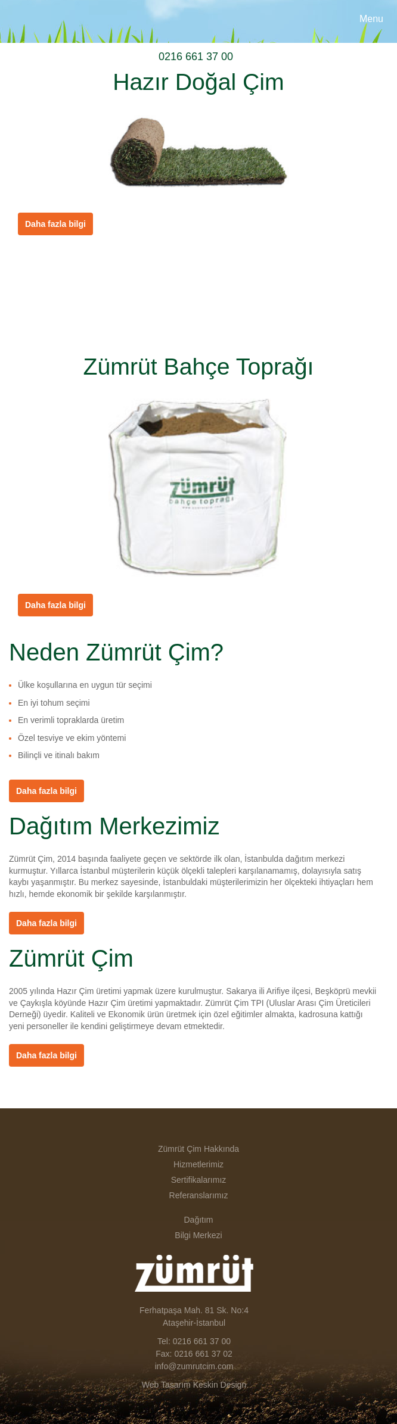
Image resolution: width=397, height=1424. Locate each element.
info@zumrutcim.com (194, 1366)
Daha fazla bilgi (46, 791)
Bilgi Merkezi (198, 1235)
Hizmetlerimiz (198, 1164)
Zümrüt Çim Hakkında (198, 1149)
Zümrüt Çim (45, 21)
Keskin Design (220, 1384)
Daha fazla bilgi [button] (55, 224)
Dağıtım (198, 1219)
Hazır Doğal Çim (198, 82)
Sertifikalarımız (199, 1180)
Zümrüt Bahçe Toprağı (198, 366)
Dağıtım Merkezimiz (114, 826)
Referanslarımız (198, 1195)
